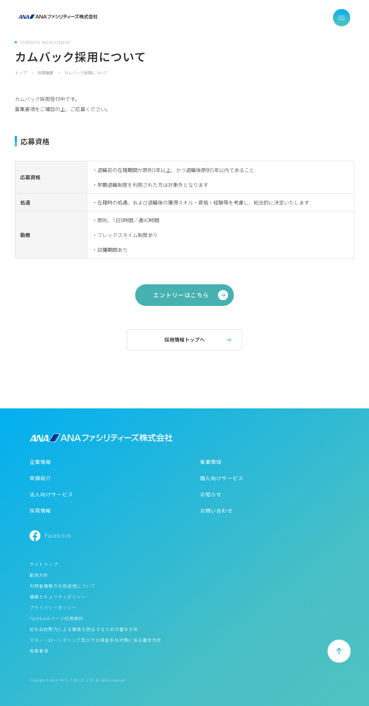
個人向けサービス (222, 478)
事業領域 (211, 462)
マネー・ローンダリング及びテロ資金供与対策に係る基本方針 (95, 640)
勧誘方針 (39, 575)
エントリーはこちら (181, 295)
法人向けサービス (51, 494)
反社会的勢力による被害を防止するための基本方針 (84, 629)
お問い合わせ (216, 510)
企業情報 (40, 462)
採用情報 (40, 510)
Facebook (58, 535)
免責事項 (39, 651)
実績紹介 (40, 478)
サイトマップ (44, 564)
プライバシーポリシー (53, 608)
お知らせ (211, 494)
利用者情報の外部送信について (63, 586)
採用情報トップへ (184, 339)
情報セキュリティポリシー (58, 597)
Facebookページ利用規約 (57, 618)
